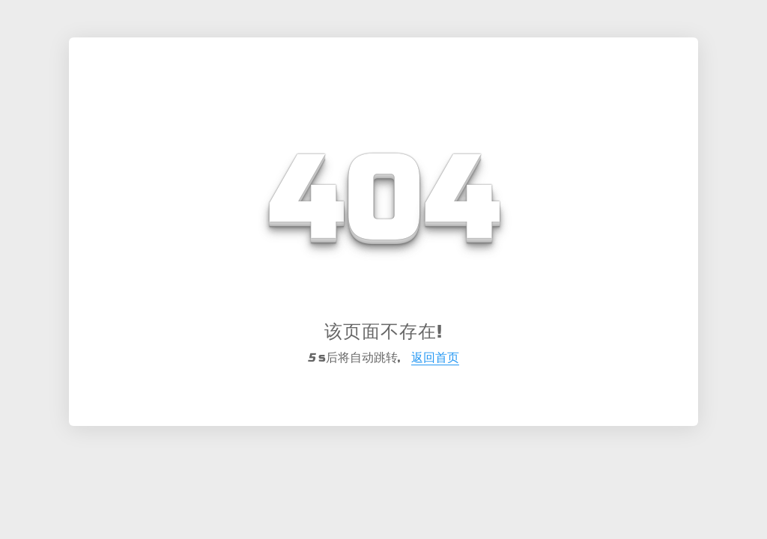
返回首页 (435, 357)
